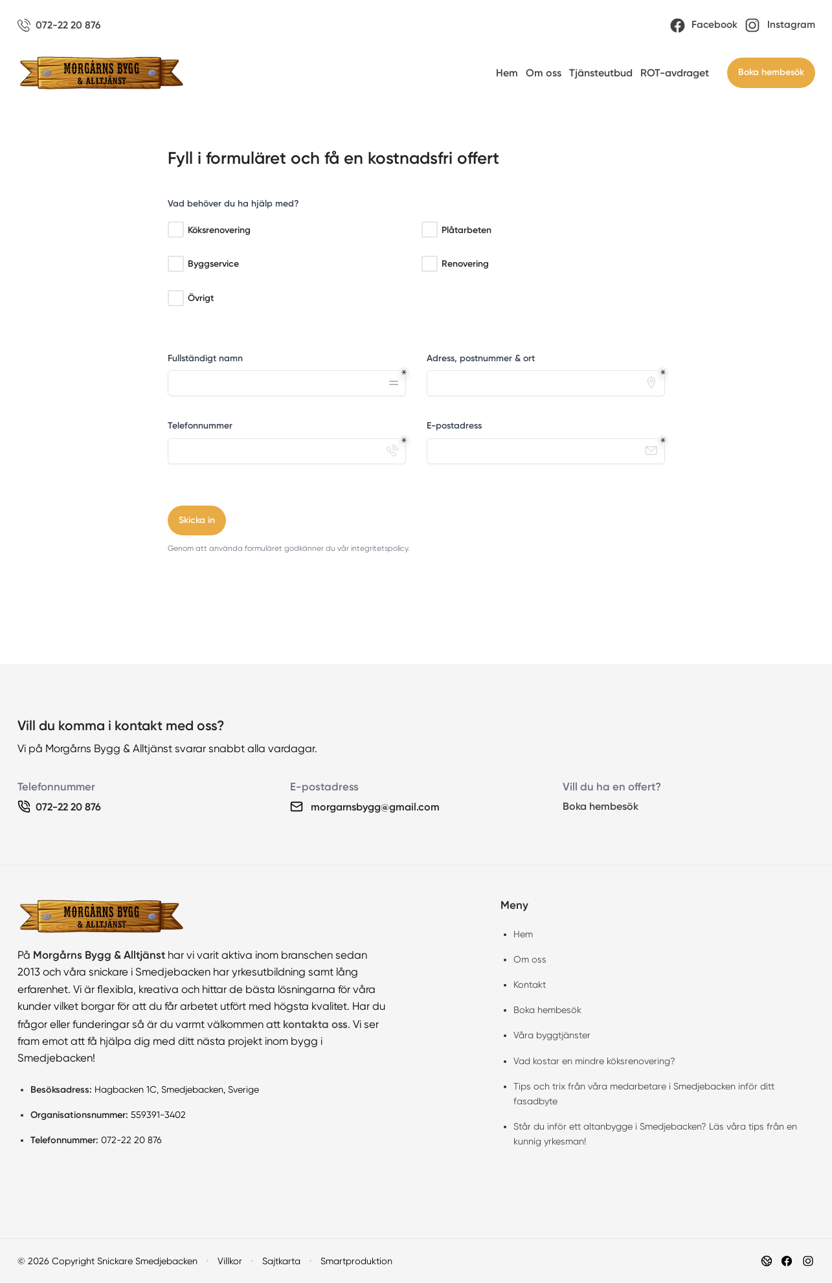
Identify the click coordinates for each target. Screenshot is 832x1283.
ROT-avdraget (674, 73)
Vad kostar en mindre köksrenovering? (594, 1061)
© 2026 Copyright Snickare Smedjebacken (107, 1261)
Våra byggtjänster (551, 1035)
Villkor (230, 1261)
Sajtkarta (281, 1261)
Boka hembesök (771, 72)
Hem (507, 73)
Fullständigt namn (205, 358)
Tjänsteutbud (601, 73)
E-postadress (454, 425)
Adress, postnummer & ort (481, 358)
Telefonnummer (200, 425)
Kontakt (529, 984)
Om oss (543, 73)
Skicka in (197, 520)
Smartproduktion (356, 1261)
